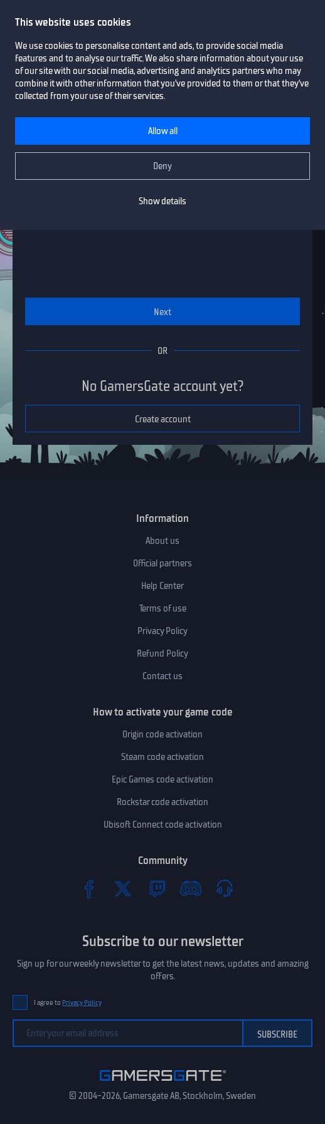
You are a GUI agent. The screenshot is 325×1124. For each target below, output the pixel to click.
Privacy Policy (162, 631)
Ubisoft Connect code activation (163, 824)
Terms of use (162, 608)
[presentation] (140, 247)
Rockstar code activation (162, 802)
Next (162, 312)
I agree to (68, 1002)
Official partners (162, 563)
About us (162, 540)
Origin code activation (162, 734)
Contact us (162, 676)
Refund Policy (162, 653)
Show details (162, 201)
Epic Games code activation (162, 779)
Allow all (163, 131)
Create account (163, 419)
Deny (162, 166)
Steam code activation (162, 757)
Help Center (162, 586)
